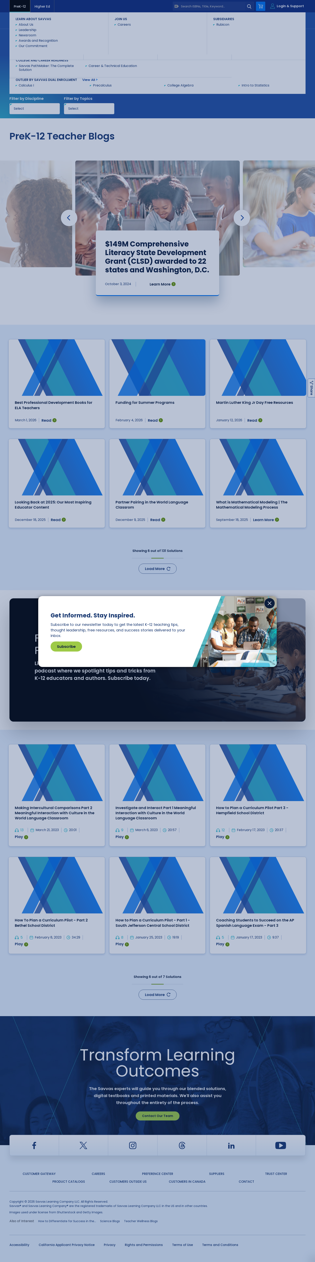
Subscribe (66, 646)
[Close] (269, 603)
